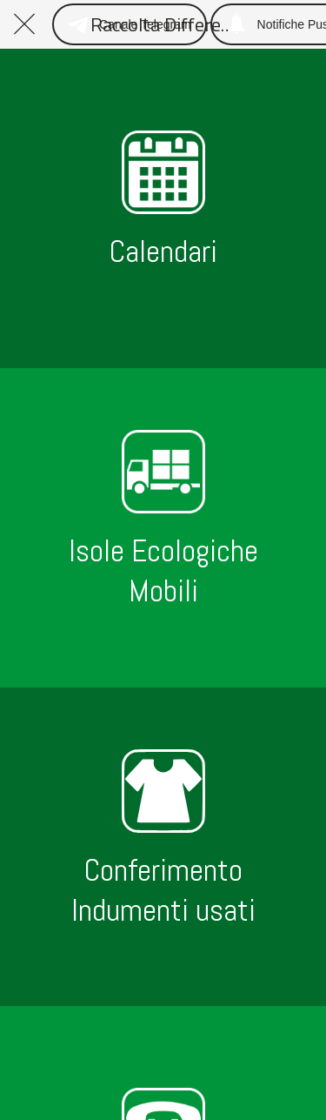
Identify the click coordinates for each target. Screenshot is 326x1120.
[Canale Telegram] (129, 24)
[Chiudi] (24, 24)
